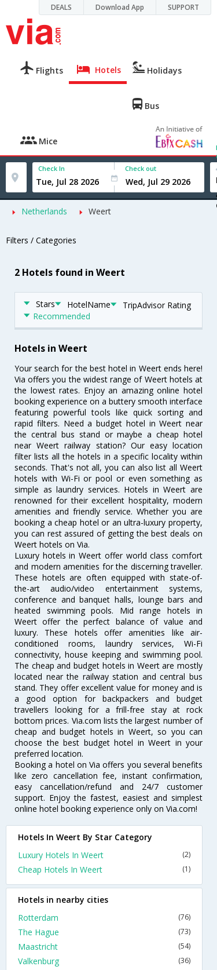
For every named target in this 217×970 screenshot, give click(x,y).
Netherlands (44, 211)
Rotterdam (104, 917)
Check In (51, 168)
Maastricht (104, 946)
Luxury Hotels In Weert (104, 854)
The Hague (104, 932)
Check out (140, 168)
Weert (100, 211)
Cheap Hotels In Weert (104, 869)
